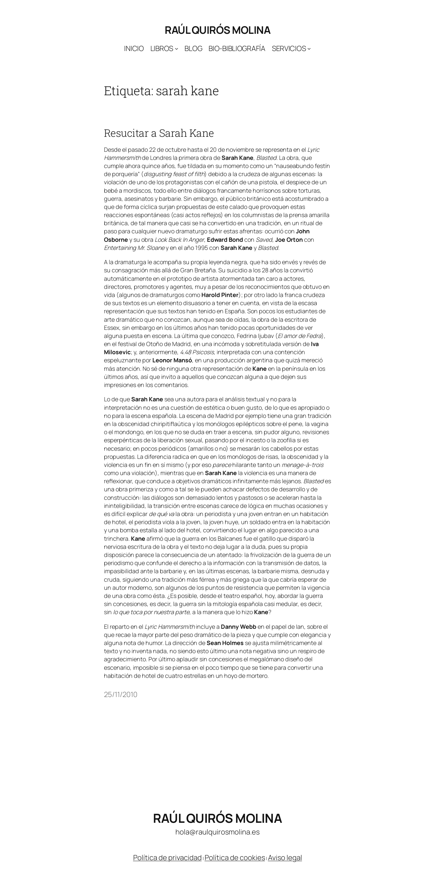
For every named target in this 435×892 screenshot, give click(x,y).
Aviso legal (285, 857)
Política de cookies (235, 857)
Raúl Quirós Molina (217, 30)
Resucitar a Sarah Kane (159, 133)
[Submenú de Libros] (176, 48)
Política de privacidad (167, 857)
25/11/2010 (120, 694)
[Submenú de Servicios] (309, 48)
